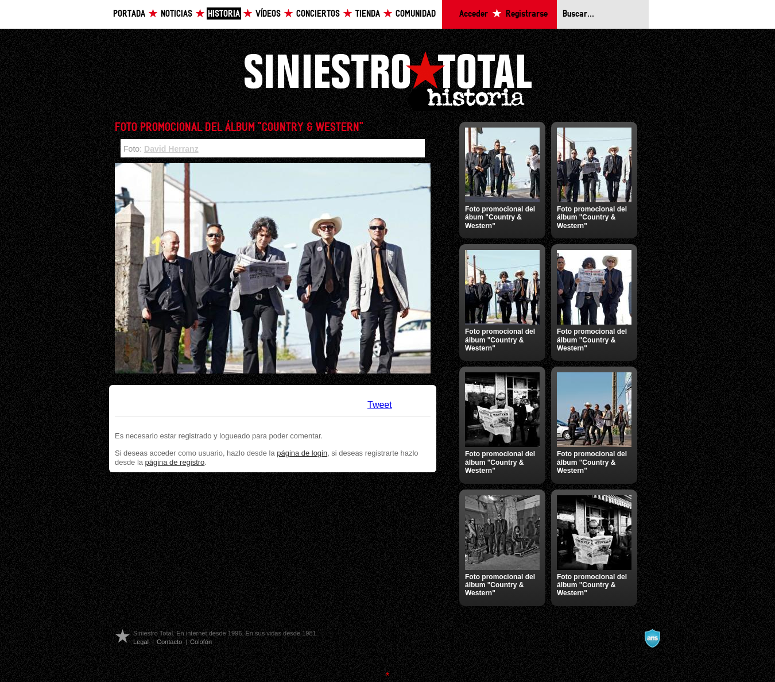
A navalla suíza (652, 638)
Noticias (176, 14)
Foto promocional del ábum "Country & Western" (500, 217)
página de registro (175, 462)
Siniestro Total (387, 79)
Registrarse (527, 14)
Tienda (367, 14)
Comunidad (416, 14)
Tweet (379, 405)
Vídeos (268, 14)
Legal (141, 641)
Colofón (201, 641)
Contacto (169, 641)
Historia (224, 14)
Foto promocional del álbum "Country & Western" (592, 217)
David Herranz (171, 148)
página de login (302, 453)
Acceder (473, 14)
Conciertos (318, 14)
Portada (129, 14)
